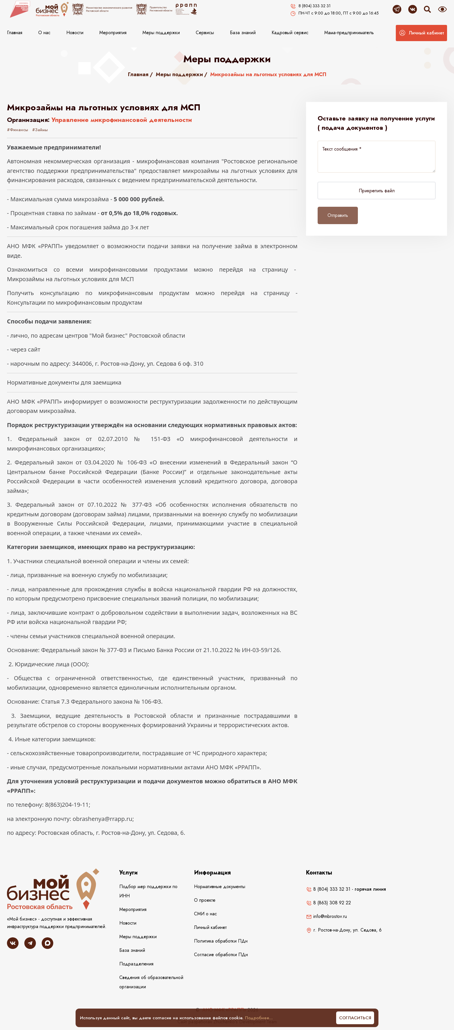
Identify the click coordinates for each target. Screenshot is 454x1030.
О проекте (204, 900)
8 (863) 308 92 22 (328, 902)
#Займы (40, 130)
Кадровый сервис (290, 32)
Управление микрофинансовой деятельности (122, 119)
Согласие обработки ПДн (221, 954)
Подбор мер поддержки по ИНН (148, 891)
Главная (14, 32)
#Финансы (17, 130)
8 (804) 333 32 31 (328, 889)
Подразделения (136, 964)
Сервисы (205, 32)
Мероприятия (113, 32)
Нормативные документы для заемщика (64, 382)
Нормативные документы (219, 886)
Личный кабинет (210, 927)
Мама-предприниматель (349, 32)
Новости (74, 32)
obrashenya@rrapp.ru (102, 819)
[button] (421, 33)
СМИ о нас (205, 913)
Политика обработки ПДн (221, 941)
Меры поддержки (161, 32)
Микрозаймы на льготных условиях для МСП (70, 279)
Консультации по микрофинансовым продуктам (74, 302)
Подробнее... (259, 1018)
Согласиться (355, 1018)
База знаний (243, 32)
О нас (44, 32)
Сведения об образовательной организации (151, 982)
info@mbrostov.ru (326, 916)
